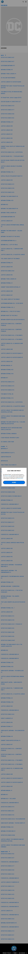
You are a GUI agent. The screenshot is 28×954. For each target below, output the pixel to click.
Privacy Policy (20, 478)
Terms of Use (8, 475)
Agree (14, 482)
